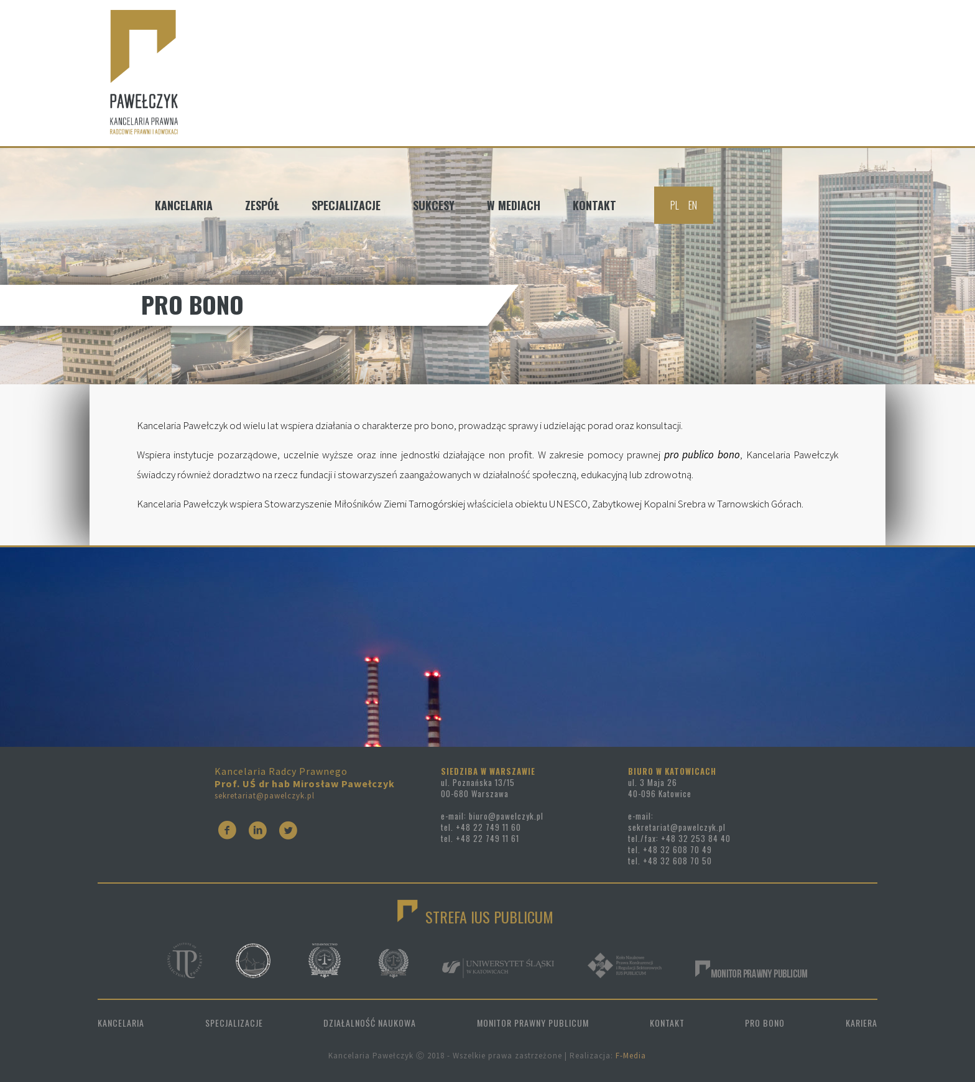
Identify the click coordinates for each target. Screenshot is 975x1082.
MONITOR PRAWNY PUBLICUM (533, 1022)
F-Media (631, 1055)
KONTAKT (667, 1022)
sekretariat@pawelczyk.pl (265, 795)
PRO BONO (765, 1022)
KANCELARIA (121, 1022)
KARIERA (861, 1022)
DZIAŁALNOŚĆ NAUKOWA (369, 1022)
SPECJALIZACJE (234, 1022)
